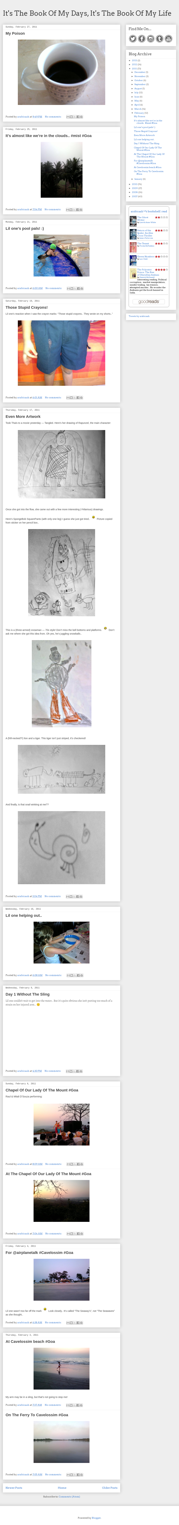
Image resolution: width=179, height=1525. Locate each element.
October (138, 80)
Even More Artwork (23, 416)
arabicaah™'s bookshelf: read (149, 211)
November (140, 76)
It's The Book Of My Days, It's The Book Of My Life (87, 13)
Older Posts (109, 1487)
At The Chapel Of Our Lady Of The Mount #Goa (48, 1174)
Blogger (96, 1518)
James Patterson (146, 238)
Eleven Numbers (145, 256)
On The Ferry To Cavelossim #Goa (37, 1415)
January (138, 179)
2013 (135, 60)
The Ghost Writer (142, 218)
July (136, 92)
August (138, 88)
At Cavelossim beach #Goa (30, 1341)
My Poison (15, 33)
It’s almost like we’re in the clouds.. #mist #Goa (49, 136)
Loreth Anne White (148, 222)
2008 (135, 192)
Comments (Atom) (69, 1496)
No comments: (53, 116)
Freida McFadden (147, 246)
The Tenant (143, 243)
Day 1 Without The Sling (28, 994)
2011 (134, 68)
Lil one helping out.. (24, 915)
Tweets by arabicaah (139, 316)
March (138, 109)
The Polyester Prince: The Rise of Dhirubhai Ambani (148, 272)
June (137, 96)
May (136, 100)
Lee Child (144, 259)
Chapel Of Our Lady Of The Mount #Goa (42, 1090)
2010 (135, 184)
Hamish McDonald (147, 277)
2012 (135, 64)
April (137, 104)
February (139, 113)
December (140, 72)
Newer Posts (14, 1487)
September (140, 84)
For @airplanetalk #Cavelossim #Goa (39, 1252)
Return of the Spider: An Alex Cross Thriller (145, 233)
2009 (135, 188)
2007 (135, 196)
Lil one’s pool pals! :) (25, 228)
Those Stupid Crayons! (27, 307)
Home (62, 1487)
